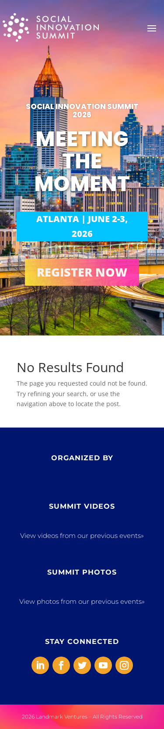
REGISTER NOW (82, 272)
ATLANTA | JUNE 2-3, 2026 (82, 226)
